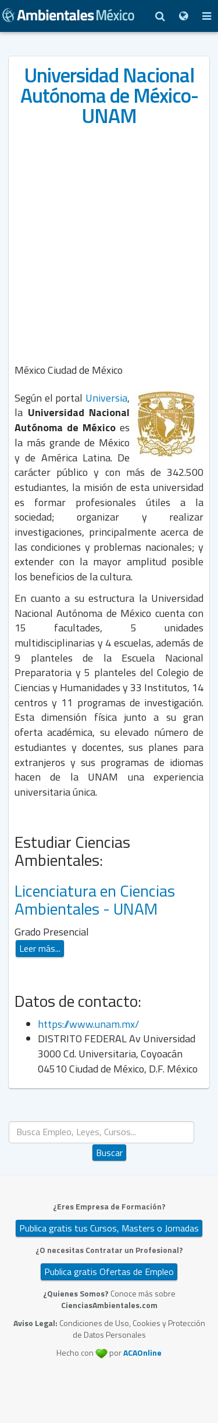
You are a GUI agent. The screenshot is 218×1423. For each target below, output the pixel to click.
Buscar (109, 1153)
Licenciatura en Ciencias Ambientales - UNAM (95, 899)
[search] (101, 1132)
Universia (106, 398)
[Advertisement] (109, 243)
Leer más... (39, 948)
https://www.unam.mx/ (89, 1024)
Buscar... (109, 1121)
